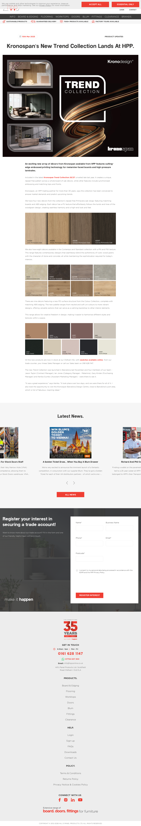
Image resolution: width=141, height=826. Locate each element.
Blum (86, 16)
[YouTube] (80, 800)
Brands (126, 16)
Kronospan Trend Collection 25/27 (59, 177)
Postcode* (80, 553)
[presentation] (92, 583)
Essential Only (125, 4)
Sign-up (70, 741)
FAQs (70, 746)
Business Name (112, 523)
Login (71, 735)
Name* (79, 523)
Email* (108, 538)
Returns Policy (70, 779)
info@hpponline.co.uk (73, 663)
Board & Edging (28, 16)
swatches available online (91, 360)
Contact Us (71, 758)
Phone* (79, 538)
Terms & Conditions (70, 773)
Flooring (47, 16)
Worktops (62, 16)
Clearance (112, 16)
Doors (75, 16)
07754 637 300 (72, 659)
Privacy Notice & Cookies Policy (70, 785)
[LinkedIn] (73, 800)
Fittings (97, 16)
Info (12, 16)
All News (70, 495)
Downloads (70, 752)
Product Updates (114, 36)
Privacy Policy (45, 5)
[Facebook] (60, 800)
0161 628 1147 (70, 654)
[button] (67, 482)
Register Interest (89, 595)
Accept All (95, 4)
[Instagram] (65, 800)
